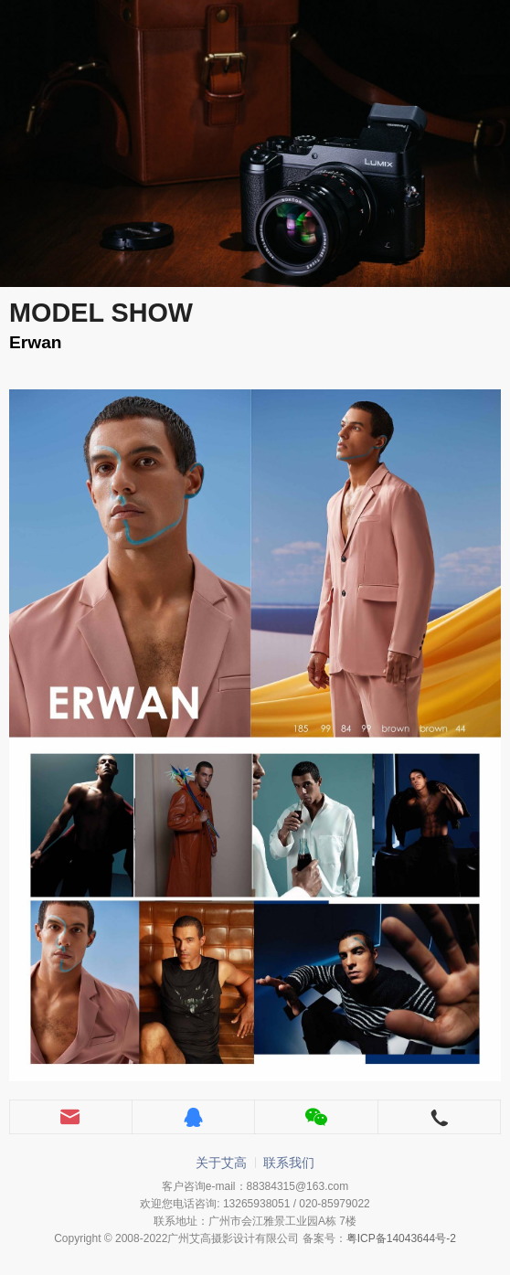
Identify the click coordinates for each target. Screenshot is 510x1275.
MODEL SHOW (101, 312)
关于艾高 (221, 1162)
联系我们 (288, 1162)
